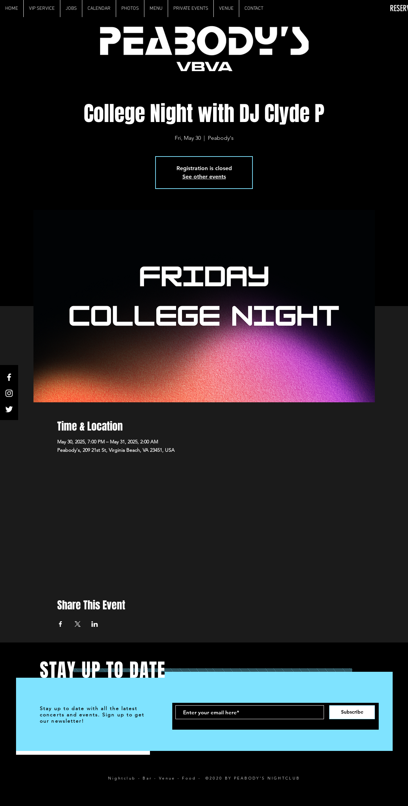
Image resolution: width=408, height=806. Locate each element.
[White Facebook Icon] (9, 377)
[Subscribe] (352, 712)
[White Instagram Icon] (9, 393)
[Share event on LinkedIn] (94, 624)
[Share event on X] (77, 624)
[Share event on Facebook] (60, 624)
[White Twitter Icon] (9, 409)
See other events (204, 176)
